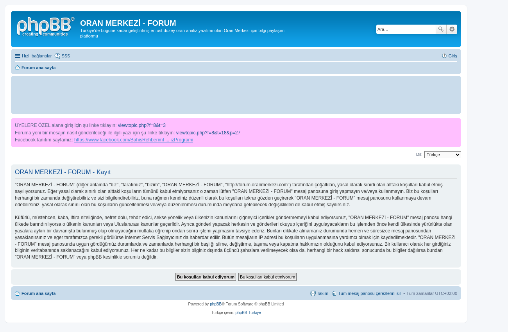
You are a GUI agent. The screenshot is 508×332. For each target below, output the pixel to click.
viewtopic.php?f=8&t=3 (142, 125)
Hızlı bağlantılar (37, 56)
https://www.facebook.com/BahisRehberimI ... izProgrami (133, 140)
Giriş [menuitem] (452, 56)
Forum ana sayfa (38, 293)
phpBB (216, 304)
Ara (441, 29)
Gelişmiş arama (452, 29)
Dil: (419, 154)
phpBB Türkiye (248, 313)
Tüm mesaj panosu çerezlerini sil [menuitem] (369, 293)
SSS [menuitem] (65, 56)
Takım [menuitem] (322, 293)
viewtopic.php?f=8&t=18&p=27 (208, 133)
